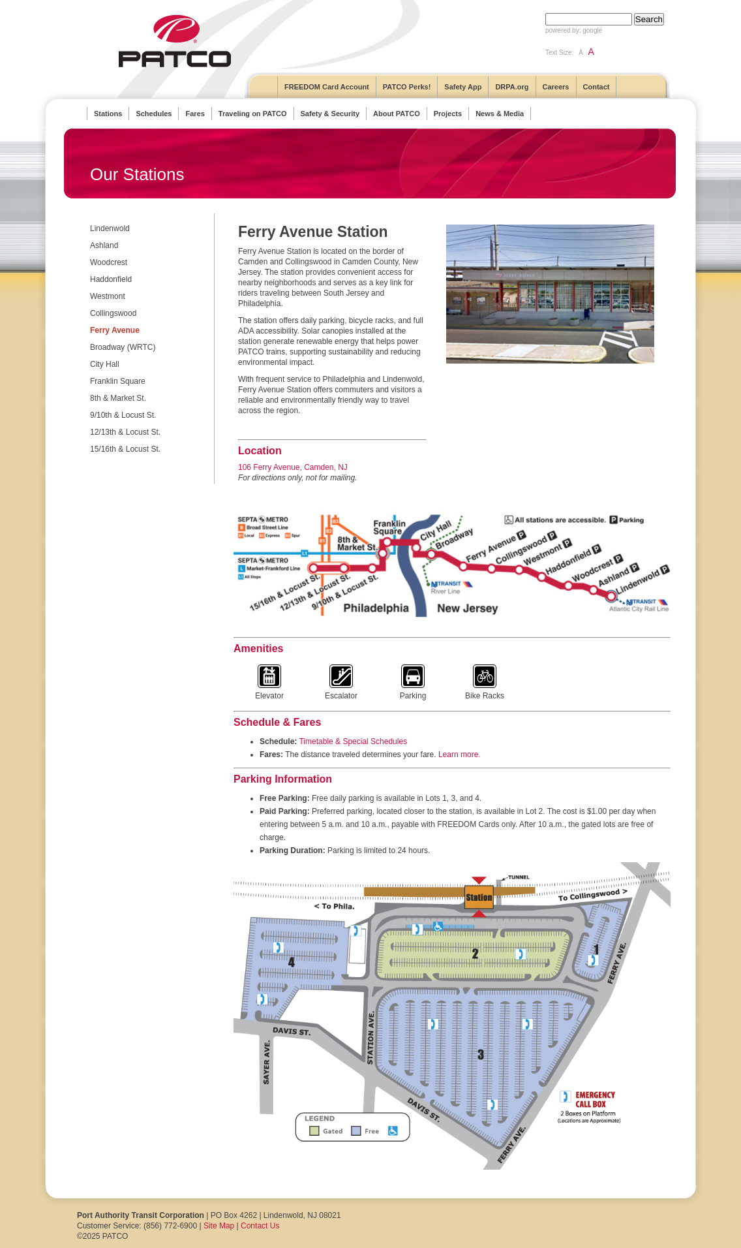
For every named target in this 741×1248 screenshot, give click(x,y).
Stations (108, 113)
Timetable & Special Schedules (353, 741)
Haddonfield (111, 279)
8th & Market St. (118, 398)
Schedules (154, 113)
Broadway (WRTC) (122, 347)
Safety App (462, 87)
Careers (556, 87)
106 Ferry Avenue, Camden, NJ (293, 467)
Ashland (104, 245)
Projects (448, 113)
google (592, 30)
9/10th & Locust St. (123, 415)
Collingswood (113, 313)
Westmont (107, 296)
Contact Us (260, 1225)
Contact (596, 87)
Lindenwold (110, 228)
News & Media (500, 113)
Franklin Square (117, 381)
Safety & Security (330, 113)
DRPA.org (511, 87)
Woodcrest (108, 262)
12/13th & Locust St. (125, 432)
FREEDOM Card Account (326, 87)
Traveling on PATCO (253, 113)
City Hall (104, 364)
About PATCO (396, 113)
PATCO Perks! (407, 87)
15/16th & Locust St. (125, 449)
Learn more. (459, 754)
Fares (194, 113)
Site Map (219, 1225)
